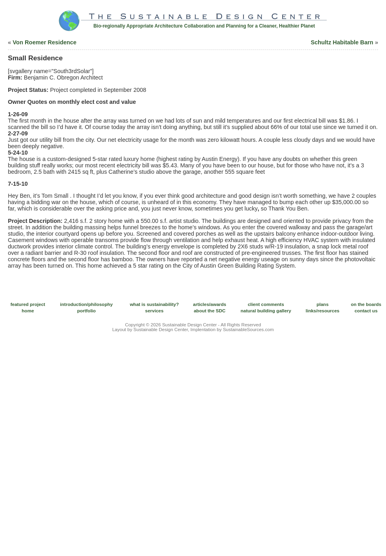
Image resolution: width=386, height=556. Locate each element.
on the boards (366, 304)
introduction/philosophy (86, 304)
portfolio (86, 310)
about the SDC (209, 310)
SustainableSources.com (248, 329)
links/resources (323, 310)
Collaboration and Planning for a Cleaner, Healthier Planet (249, 26)
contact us (366, 310)
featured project (27, 304)
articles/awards (209, 304)
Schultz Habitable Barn (342, 42)
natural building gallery (266, 310)
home (28, 310)
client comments (266, 304)
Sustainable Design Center (189, 324)
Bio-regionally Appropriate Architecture (137, 26)
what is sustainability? (154, 304)
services (154, 310)
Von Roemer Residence (45, 42)
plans (323, 304)
